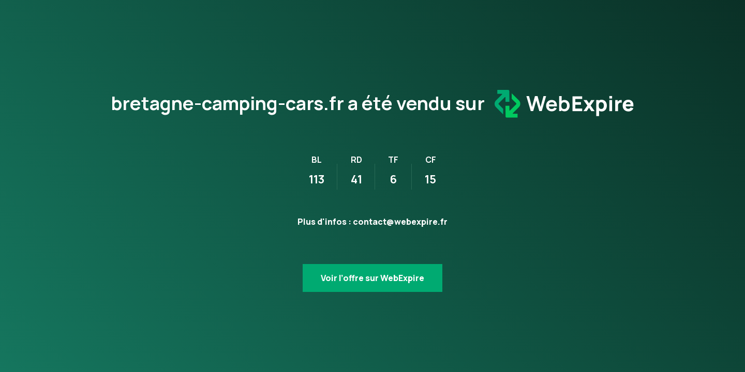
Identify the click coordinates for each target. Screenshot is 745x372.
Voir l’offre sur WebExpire (372, 278)
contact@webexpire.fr (400, 221)
